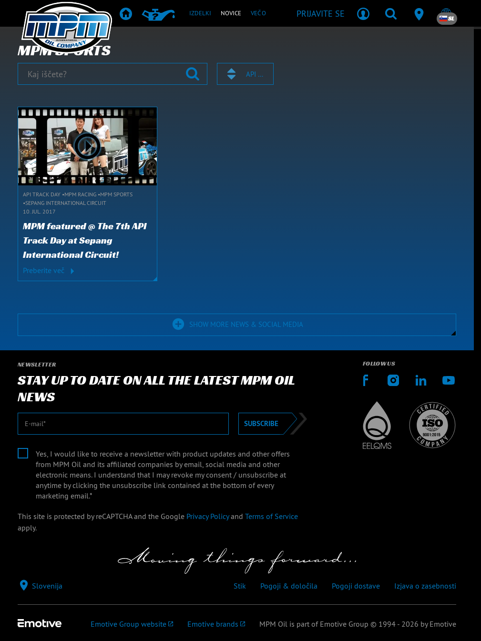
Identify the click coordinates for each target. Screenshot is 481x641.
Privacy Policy (207, 516)
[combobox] (245, 73)
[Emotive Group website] (132, 624)
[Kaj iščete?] (112, 74)
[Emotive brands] (216, 624)
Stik (240, 585)
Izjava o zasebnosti (425, 585)
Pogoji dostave (356, 585)
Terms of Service (271, 516)
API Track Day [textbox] (255, 74)
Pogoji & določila (288, 585)
